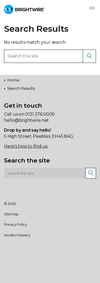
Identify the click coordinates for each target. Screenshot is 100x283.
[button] (89, 56)
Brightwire (24, 9)
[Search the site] (50, 56)
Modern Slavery (17, 235)
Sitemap (11, 214)
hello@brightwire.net (26, 120)
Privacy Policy (15, 225)
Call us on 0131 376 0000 (29, 114)
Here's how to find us (25, 146)
